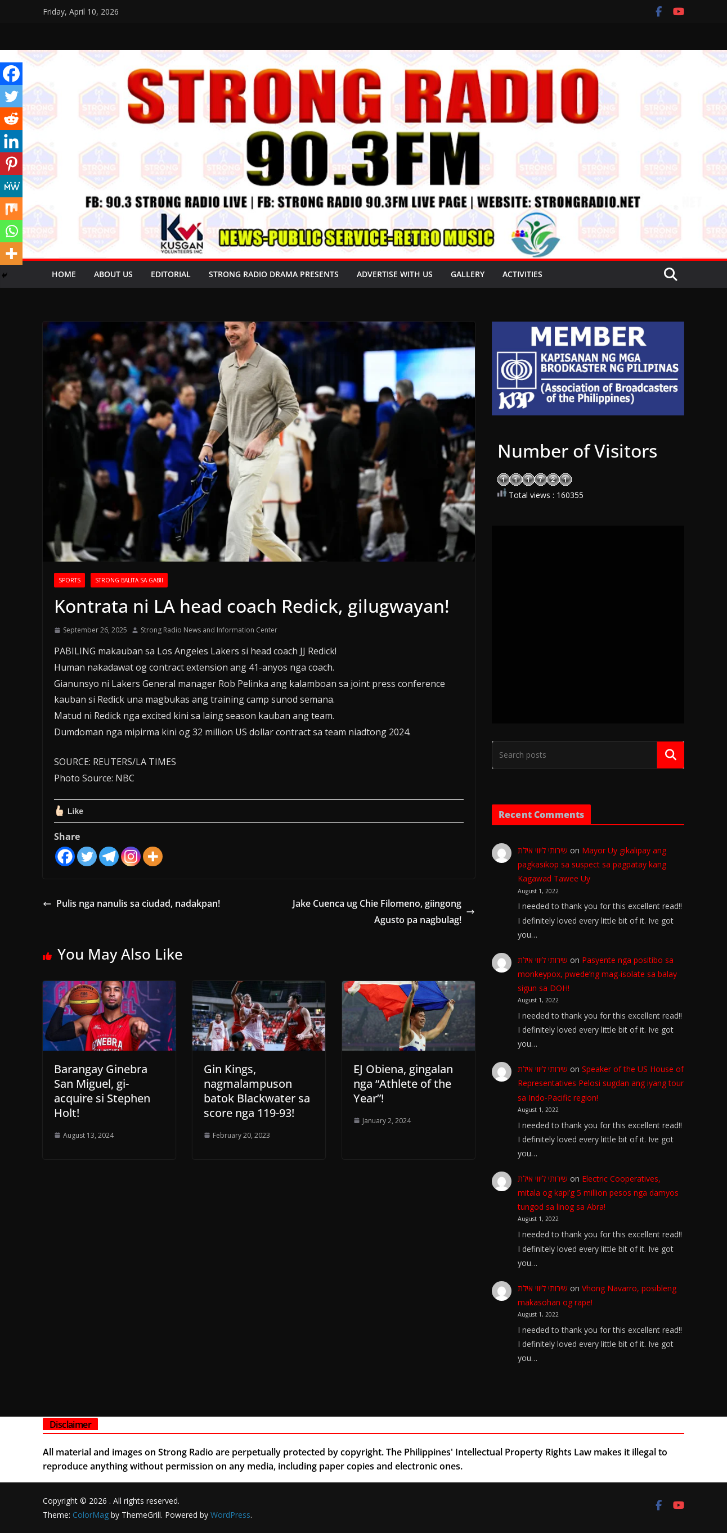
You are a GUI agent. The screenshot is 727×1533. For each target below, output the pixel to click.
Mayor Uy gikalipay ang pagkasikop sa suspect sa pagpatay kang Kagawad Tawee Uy (592, 864)
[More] (153, 856)
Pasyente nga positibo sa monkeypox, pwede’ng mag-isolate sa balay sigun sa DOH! (597, 974)
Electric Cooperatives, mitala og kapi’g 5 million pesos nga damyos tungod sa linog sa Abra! (598, 1192)
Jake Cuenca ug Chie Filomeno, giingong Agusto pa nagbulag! (384, 911)
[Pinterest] (11, 163)
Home (64, 274)
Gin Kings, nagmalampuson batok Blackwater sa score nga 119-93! (257, 1090)
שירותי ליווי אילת (543, 850)
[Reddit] (11, 118)
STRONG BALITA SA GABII (129, 580)
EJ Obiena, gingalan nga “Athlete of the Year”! (403, 1083)
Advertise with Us (395, 274)
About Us (113, 274)
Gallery (467, 274)
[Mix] (11, 208)
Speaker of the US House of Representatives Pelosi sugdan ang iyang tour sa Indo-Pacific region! (601, 1083)
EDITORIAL (171, 274)
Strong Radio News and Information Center (209, 630)
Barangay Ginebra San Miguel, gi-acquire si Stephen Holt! (102, 1090)
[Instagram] (131, 856)
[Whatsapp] (11, 231)
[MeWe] (11, 186)
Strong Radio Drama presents (274, 274)
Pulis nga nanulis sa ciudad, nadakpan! (131, 903)
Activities (522, 274)
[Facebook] (65, 856)
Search (670, 755)
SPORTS (69, 580)
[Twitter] (87, 856)
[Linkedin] (11, 141)
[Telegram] (109, 856)
